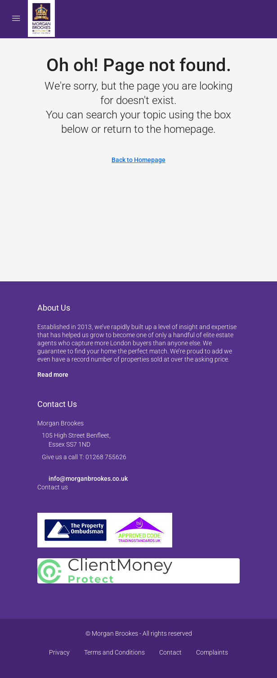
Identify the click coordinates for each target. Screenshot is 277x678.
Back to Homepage (138, 159)
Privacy (59, 652)
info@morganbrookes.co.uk (88, 478)
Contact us (52, 487)
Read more (52, 374)
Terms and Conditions (114, 652)
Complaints (212, 652)
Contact (170, 652)
